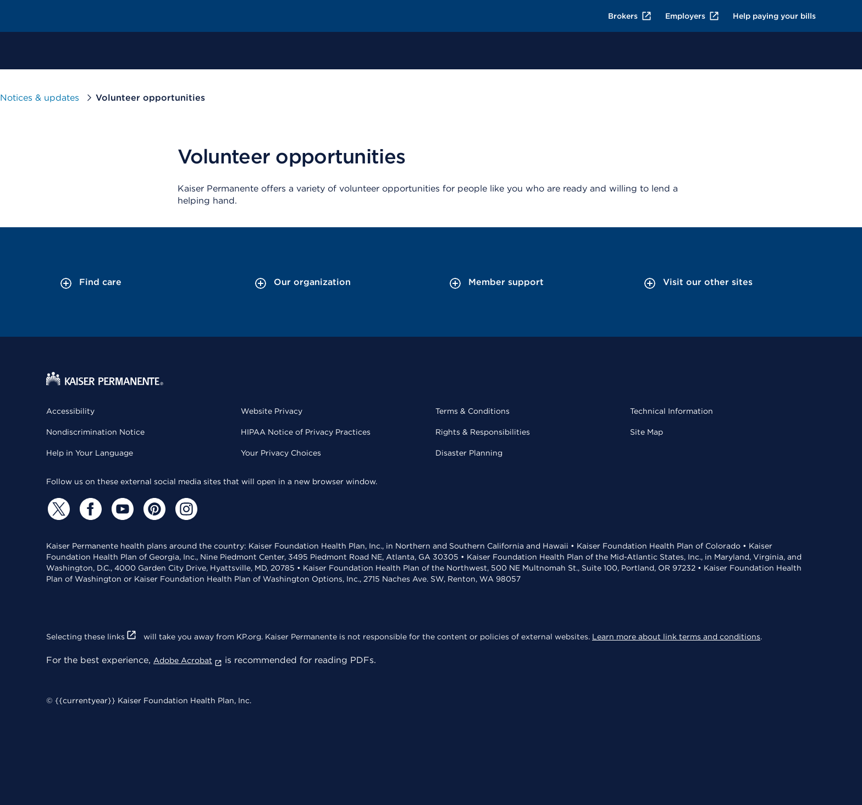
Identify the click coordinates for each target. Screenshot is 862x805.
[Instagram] (185, 509)
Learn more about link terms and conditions (676, 636)
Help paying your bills (774, 16)
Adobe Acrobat (187, 660)
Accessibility (70, 411)
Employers (692, 15)
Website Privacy (271, 411)
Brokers (630, 15)
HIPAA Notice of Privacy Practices (306, 432)
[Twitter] (57, 509)
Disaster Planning (468, 452)
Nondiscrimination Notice (95, 432)
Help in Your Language (89, 452)
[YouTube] (121, 509)
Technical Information (671, 411)
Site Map (646, 432)
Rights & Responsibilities (482, 432)
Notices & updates (39, 97)
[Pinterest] (153, 509)
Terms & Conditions (472, 411)
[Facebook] (89, 509)
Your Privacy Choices (281, 452)
